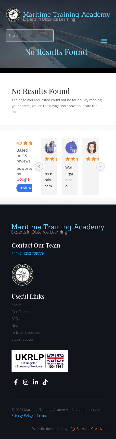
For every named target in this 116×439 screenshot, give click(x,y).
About (16, 305)
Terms (42, 415)
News (16, 325)
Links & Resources (25, 332)
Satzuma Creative (87, 428)
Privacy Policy (22, 415)
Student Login (22, 339)
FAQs (16, 318)
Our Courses (21, 311)
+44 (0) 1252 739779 (28, 253)
